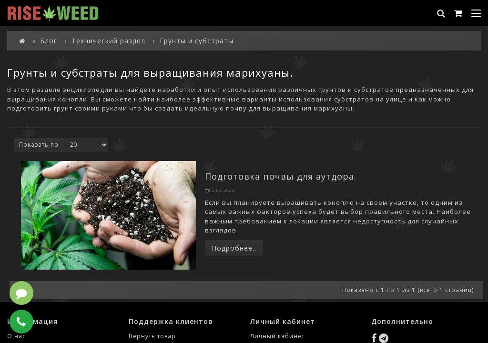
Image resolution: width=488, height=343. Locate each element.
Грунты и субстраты (197, 40)
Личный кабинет (277, 336)
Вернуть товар (152, 336)
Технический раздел (108, 40)
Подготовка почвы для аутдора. (280, 176)
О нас (16, 336)
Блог (48, 40)
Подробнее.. (234, 247)
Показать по (39, 145)
